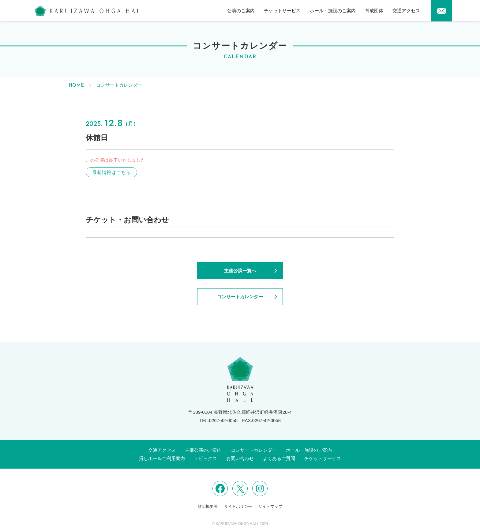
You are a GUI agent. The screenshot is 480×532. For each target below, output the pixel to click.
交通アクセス (406, 10)
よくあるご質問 (279, 458)
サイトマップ (270, 506)
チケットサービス (282, 10)
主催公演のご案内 (203, 450)
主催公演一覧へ (240, 270)
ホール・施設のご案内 (333, 10)
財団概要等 (208, 506)
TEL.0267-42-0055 (218, 420)
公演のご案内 (241, 10)
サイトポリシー (238, 506)
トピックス (205, 458)
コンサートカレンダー (119, 85)
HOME (76, 85)
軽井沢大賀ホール (89, 10)
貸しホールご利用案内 (162, 458)
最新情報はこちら (111, 172)
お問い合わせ (240, 458)
